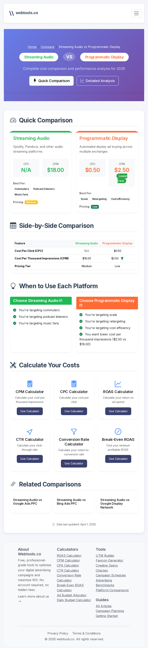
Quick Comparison (50, 81)
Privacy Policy (57, 631)
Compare (47, 47)
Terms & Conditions (86, 631)
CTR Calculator (68, 568)
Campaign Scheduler (111, 573)
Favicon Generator (109, 558)
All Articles (104, 604)
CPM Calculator (68, 558)
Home (32, 47)
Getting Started (107, 614)
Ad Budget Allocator (72, 593)
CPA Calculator (68, 563)
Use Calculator (30, 410)
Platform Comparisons (112, 588)
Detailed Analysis (99, 81)
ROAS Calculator (69, 553)
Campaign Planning (110, 609)
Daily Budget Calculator (74, 598)
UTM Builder (105, 553)
